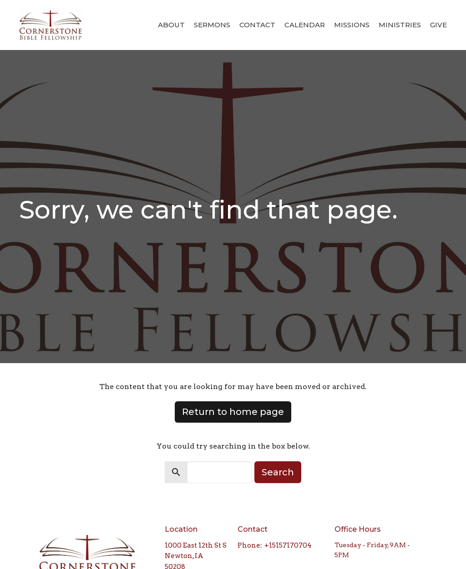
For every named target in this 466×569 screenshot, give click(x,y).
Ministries (400, 24)
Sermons (212, 24)
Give (438, 24)
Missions (352, 24)
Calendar (304, 24)
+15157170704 (288, 545)
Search (278, 472)
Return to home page (233, 411)
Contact (257, 24)
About (171, 24)
